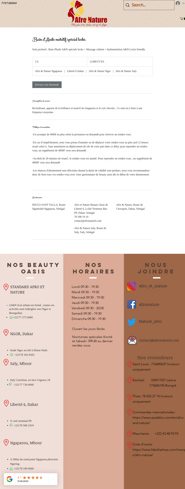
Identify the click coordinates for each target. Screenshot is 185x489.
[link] (47, 84)
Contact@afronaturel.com (159, 340)
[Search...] (149, 5)
